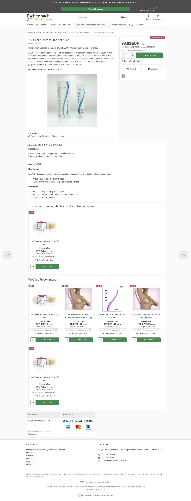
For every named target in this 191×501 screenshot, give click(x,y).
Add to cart (150, 55)
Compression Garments (59, 25)
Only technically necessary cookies (147, 8)
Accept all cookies (95, 9)
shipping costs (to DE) (140, 50)
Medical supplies (118, 25)
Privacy (29, 456)
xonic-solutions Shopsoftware (102, 495)
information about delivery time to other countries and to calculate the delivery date (116, 487)
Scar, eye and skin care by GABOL (91, 25)
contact (29, 464)
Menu (31, 25)
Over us (139, 25)
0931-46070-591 (108, 458)
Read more (134, 2)
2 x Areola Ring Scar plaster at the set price (146, 316)
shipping (30, 453)
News (43, 25)
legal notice (31, 461)
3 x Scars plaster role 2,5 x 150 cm (45, 379)
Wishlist (133, 69)
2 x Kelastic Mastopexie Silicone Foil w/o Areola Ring (78, 316)
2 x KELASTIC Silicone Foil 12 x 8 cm (112, 316)
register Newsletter (35, 432)
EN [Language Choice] (124, 17)
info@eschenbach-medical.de (114, 461)
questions (154, 69)
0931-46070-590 (108, 455)
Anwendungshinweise (40, 136)
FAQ (131, 25)
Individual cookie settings (147, 10)
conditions (30, 459)
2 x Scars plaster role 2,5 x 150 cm (45, 243)
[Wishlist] (33, 266)
